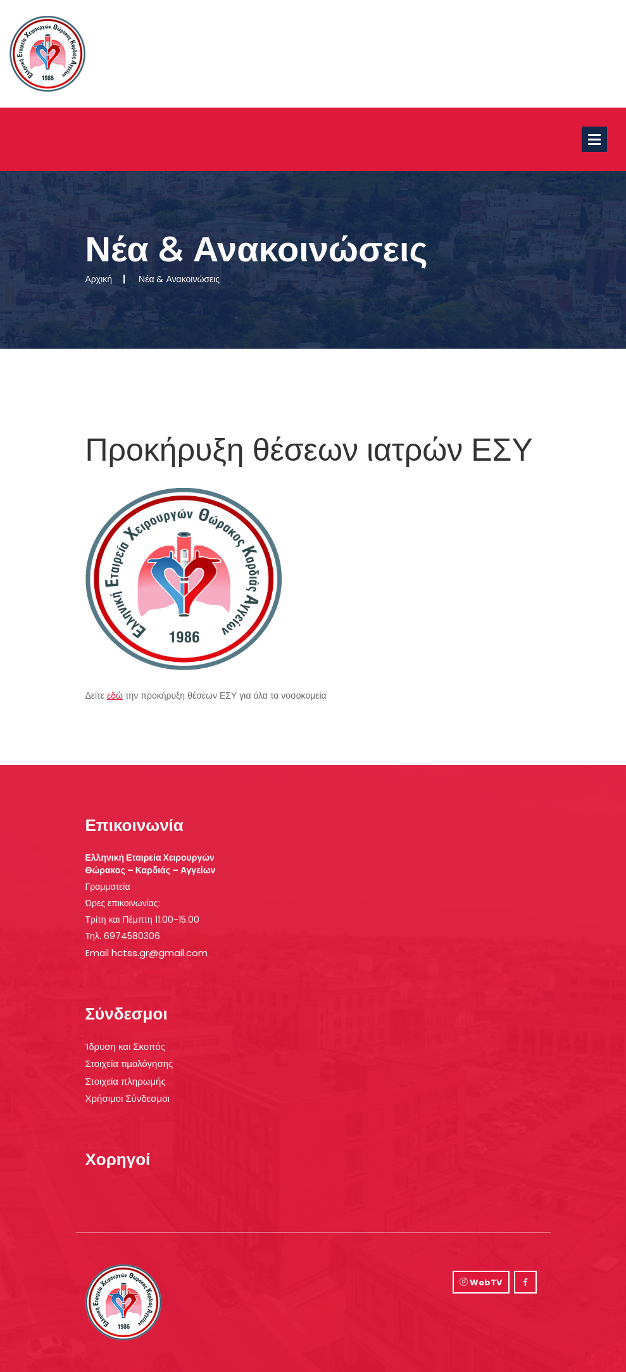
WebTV (481, 1282)
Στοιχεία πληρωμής (125, 1081)
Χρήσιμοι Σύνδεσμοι (127, 1098)
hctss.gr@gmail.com (159, 952)
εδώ (115, 695)
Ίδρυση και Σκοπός (125, 1046)
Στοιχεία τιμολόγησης (129, 1063)
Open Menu (594, 139)
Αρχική (99, 279)
